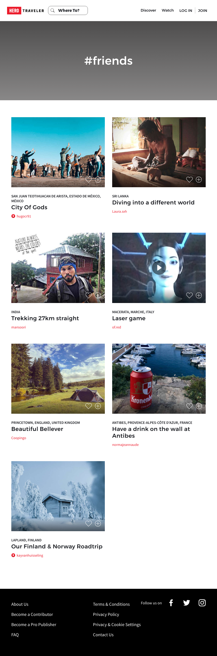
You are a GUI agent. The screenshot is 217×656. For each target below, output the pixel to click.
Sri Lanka (120, 196)
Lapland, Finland (26, 540)
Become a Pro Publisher (33, 624)
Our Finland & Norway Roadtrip (57, 546)
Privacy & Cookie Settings (117, 624)
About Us (20, 604)
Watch (168, 10)
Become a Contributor (32, 614)
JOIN (202, 10)
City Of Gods (29, 207)
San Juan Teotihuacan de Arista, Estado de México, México (56, 198)
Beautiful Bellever (37, 429)
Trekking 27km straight (45, 318)
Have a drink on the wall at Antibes (151, 432)
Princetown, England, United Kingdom (45, 422)
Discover (148, 10)
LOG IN (185, 10)
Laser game (129, 318)
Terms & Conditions (111, 604)
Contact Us (103, 635)
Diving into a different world (153, 202)
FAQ (15, 635)
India (15, 312)
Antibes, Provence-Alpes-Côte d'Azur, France (152, 422)
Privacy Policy (106, 614)
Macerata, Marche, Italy (133, 312)
